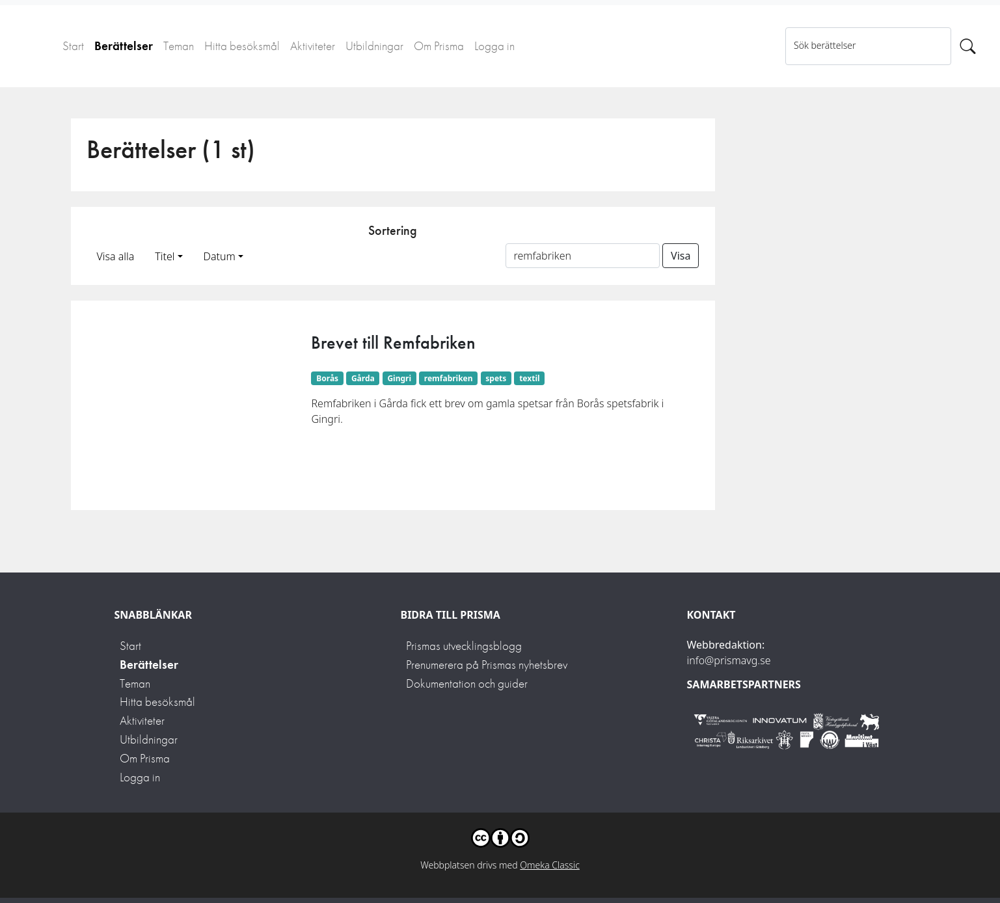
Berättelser (123, 46)
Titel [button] (164, 256)
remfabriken (448, 378)
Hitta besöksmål (242, 46)
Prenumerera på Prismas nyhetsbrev (486, 664)
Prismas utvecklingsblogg (464, 646)
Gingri (399, 378)
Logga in (494, 46)
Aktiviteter (312, 46)
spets (495, 378)
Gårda (363, 378)
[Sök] (967, 46)
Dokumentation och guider (467, 683)
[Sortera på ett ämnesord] (583, 255)
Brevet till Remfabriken (393, 342)
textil (529, 378)
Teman (178, 46)
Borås (327, 378)
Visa (680, 256)
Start (73, 46)
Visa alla (116, 256)
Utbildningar (374, 46)
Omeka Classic (550, 865)
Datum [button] (220, 256)
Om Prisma (439, 46)
